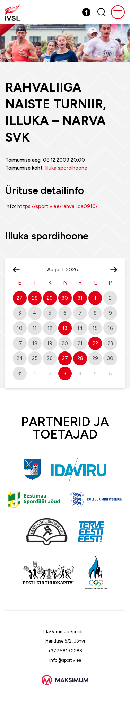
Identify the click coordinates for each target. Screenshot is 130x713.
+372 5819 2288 (65, 650)
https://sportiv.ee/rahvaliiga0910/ (57, 206)
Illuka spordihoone (66, 168)
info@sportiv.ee (65, 660)
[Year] (74, 269)
